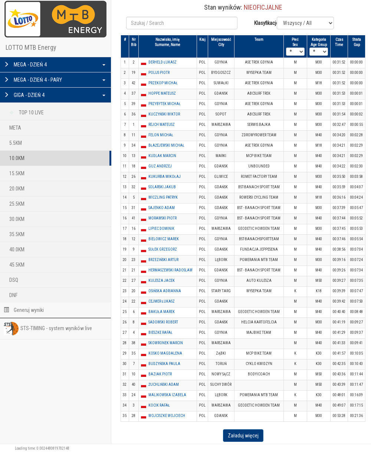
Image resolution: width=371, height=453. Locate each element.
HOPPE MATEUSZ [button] (162, 93)
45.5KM (16, 265)
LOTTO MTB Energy (31, 47)
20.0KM (16, 189)
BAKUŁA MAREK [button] (161, 312)
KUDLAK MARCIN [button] (162, 156)
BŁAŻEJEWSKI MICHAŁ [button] (166, 145)
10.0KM (16, 158)
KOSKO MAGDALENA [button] (165, 353)
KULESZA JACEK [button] (161, 280)
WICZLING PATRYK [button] (163, 197)
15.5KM (16, 173)
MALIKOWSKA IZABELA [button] (167, 395)
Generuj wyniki (24, 310)
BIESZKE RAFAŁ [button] (160, 332)
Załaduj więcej (243, 436)
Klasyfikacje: (262, 23)
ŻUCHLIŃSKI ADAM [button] (163, 384)
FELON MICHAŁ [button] (160, 135)
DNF (13, 295)
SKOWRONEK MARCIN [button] (165, 343)
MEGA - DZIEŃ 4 (54, 65)
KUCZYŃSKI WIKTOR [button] (164, 114)
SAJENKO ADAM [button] (161, 208)
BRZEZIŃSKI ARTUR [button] (163, 260)
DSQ (13, 280)
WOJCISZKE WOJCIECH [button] (166, 416)
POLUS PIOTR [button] (159, 73)
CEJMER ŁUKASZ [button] (161, 301)
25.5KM (16, 204)
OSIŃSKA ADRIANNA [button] (164, 291)
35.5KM (16, 234)
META (15, 128)
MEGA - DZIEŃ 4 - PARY (54, 80)
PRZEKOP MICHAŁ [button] (163, 83)
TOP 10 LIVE (26, 111)
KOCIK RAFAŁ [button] (159, 405)
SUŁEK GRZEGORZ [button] (162, 249)
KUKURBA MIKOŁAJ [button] (164, 177)
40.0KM (16, 249)
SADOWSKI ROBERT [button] (163, 322)
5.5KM (15, 143)
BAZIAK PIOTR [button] (160, 374)
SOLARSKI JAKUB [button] (162, 187)
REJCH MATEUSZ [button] (161, 125)
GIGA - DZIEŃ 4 (54, 95)
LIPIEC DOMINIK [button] (161, 228)
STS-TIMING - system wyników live (48, 328)
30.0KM (16, 219)
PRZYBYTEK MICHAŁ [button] (164, 104)
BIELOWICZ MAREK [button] (163, 239)
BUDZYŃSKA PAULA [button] (164, 364)
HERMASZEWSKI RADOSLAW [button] (170, 270)
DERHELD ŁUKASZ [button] (162, 62)
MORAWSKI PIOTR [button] (162, 218)
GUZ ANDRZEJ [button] (160, 166)
